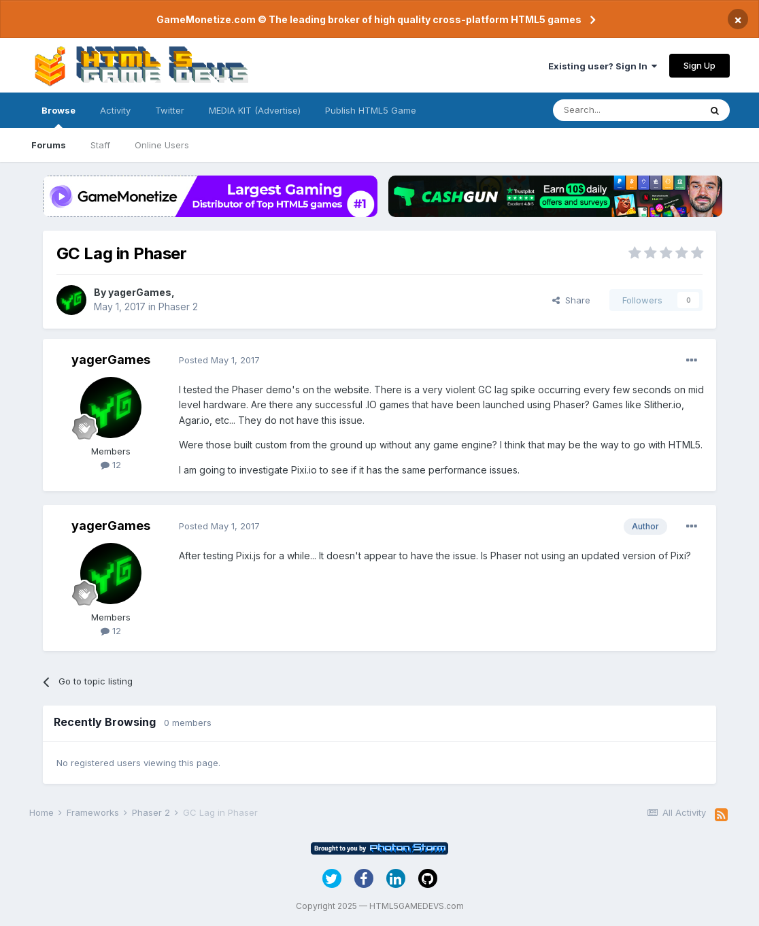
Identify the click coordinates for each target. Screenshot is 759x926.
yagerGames (139, 292)
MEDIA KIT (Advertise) (255, 110)
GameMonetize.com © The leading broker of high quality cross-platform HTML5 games (368, 19)
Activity (115, 110)
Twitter (169, 110)
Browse (58, 116)
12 (111, 464)
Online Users (162, 144)
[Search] (626, 110)
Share (571, 300)
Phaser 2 (178, 306)
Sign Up (699, 65)
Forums (48, 144)
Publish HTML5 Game (370, 110)
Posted (219, 359)
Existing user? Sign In (602, 66)
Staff (100, 144)
